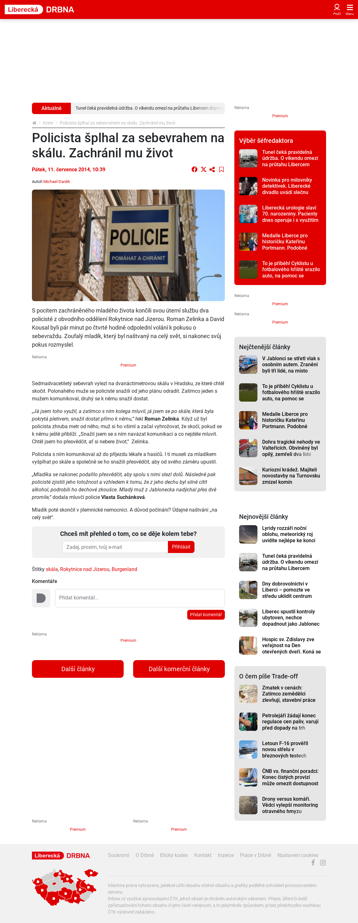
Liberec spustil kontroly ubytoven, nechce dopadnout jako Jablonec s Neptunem (290, 621)
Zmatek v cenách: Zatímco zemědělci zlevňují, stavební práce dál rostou (289, 697)
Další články (78, 669)
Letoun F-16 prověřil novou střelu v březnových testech (285, 749)
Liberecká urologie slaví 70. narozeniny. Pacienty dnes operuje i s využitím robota (290, 217)
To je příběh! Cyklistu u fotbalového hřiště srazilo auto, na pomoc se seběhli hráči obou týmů (291, 272)
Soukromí (118, 855)
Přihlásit (181, 547)
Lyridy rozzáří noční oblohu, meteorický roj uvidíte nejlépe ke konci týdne (288, 537)
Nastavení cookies (297, 855)
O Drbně (145, 855)
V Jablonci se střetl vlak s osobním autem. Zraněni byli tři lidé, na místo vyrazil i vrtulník (291, 367)
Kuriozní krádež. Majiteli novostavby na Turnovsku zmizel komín (291, 476)
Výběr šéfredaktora (266, 140)
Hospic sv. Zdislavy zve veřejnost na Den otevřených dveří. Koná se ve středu (291, 648)
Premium (128, 365)
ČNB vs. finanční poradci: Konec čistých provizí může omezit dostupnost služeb (290, 780)
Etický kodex (174, 855)
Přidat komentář (206, 614)
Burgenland (124, 569)
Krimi (48, 122)
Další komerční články (179, 669)
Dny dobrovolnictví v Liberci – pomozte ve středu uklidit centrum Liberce (287, 593)
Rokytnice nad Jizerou (84, 569)
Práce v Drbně (255, 855)
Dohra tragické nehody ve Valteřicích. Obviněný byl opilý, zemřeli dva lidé (291, 448)
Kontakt (203, 855)
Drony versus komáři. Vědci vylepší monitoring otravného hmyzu (290, 805)
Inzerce (226, 855)
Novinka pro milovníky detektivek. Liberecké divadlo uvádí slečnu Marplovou (287, 189)
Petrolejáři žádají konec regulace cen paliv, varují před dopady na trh (290, 722)
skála (52, 569)
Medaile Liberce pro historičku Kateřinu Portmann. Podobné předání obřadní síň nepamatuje (285, 248)
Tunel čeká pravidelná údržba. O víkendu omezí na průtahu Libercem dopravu (290, 161)
